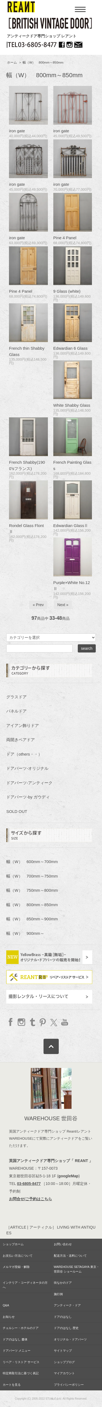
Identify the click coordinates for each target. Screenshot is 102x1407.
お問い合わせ (63, 1244)
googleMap (68, 1176)
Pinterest (43, 1022)
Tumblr (32, 1022)
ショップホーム (13, 1244)
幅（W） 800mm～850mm (43, 62)
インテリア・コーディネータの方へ (25, 1285)
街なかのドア (63, 1282)
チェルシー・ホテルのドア (21, 1328)
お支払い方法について (18, 1255)
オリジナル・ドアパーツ (70, 1339)
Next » (62, 605)
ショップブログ (64, 1362)
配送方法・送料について (70, 1255)
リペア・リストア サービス (21, 1362)
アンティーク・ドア (67, 1305)
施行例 (58, 1294)
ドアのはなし (63, 1316)
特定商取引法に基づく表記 (21, 1373)
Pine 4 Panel (64, 237)
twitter (53, 1022)
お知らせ (9, 1316)
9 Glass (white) (67, 291)
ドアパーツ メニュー (16, 1350)
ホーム (12, 62)
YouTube (64, 1022)
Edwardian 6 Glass (70, 348)
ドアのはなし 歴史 (66, 1328)
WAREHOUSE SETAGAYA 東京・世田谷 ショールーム (76, 1269)
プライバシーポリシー (69, 1384)
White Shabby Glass (71, 405)
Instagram (21, 1022)
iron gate (17, 130)
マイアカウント (64, 1373)
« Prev (38, 605)
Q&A (6, 1305)
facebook (11, 1022)
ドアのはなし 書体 (15, 1339)
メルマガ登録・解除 (16, 1266)
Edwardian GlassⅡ (70, 525)
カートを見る (12, 1384)
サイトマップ (63, 1350)
